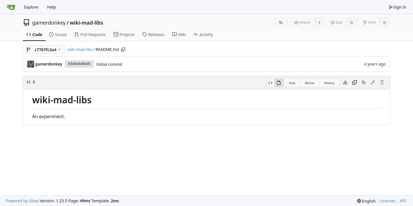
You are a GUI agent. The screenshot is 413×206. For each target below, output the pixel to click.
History (329, 83)
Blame (309, 83)
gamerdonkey (49, 22)
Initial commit (109, 64)
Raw (292, 83)
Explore (31, 7)
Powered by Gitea (22, 200)
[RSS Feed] (281, 22)
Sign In (397, 7)
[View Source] (270, 82)
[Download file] (345, 83)
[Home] (11, 7)
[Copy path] (123, 49)
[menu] (366, 201)
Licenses (388, 200)
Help (51, 7)
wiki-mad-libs (86, 22)
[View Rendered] (278, 82)
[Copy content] (354, 83)
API (403, 200)
